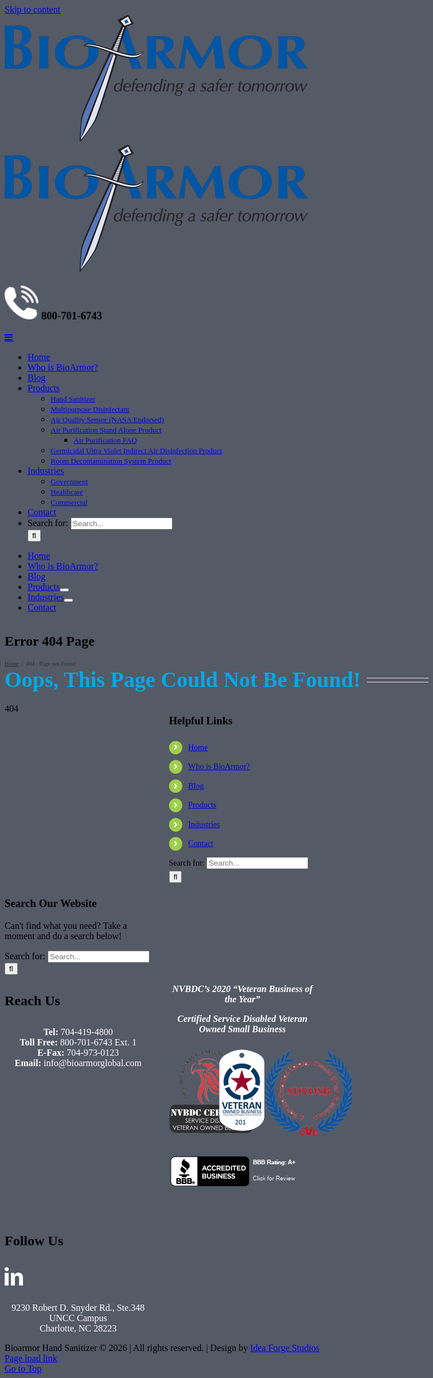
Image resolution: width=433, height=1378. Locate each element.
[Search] (34, 1134)
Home (198, 1345)
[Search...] (122, 1122)
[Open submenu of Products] (64, 1188)
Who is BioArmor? (219, 1364)
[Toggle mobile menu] (9, 935)
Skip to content (32, 9)
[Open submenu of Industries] (68, 1199)
